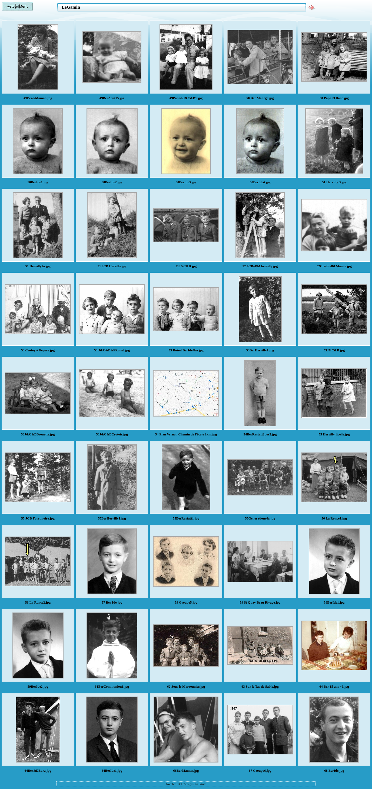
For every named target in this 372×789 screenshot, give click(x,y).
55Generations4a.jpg (260, 518)
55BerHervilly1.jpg (112, 518)
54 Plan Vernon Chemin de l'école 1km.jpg (186, 434)
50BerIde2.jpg (112, 182)
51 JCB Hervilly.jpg (112, 266)
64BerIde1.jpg (112, 771)
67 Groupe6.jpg (260, 771)
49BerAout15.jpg (111, 98)
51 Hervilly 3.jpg (334, 182)
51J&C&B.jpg (186, 266)
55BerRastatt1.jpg (186, 518)
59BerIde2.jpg (38, 686)
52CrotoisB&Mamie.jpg (334, 266)
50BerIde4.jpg (260, 182)
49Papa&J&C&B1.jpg (186, 98)
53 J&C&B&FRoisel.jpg (112, 350)
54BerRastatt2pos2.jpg (260, 434)
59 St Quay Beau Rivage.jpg (260, 602)
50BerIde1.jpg (38, 182)
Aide (203, 783)
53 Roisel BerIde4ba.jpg (185, 350)
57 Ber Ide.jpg (112, 602)
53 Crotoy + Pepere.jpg (38, 350)
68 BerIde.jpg (334, 771)
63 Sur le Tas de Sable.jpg (260, 686)
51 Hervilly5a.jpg (37, 266)
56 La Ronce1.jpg (334, 518)
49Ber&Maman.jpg (38, 98)
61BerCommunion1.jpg (112, 686)
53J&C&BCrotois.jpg (112, 434)
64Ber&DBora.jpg (38, 771)
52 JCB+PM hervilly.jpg (260, 266)
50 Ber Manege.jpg (260, 98)
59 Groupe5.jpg (186, 602)
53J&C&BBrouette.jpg (38, 434)
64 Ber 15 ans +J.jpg (334, 686)
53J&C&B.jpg (334, 350)
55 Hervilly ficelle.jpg (334, 434)
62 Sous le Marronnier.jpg (186, 686)
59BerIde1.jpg (334, 602)
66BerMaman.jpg (186, 771)
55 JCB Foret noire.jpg (37, 518)
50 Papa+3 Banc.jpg (334, 98)
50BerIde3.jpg (186, 182)
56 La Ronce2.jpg (38, 602)
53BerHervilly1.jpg (260, 350)
